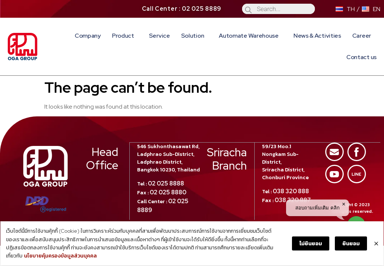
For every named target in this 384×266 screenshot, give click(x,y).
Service (159, 36)
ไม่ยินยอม (311, 244)
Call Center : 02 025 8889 (182, 9)
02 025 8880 (168, 176)
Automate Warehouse (250, 36)
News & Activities (317, 36)
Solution (194, 36)
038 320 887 (293, 184)
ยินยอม (351, 244)
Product (125, 36)
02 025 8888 (166, 167)
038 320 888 (291, 175)
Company (88, 36)
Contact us (361, 57)
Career (361, 36)
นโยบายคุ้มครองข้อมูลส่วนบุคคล (42, 256)
